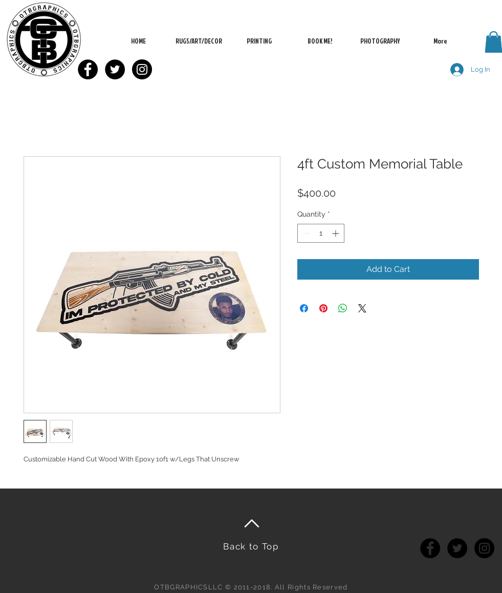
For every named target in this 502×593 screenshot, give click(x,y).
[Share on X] (362, 308)
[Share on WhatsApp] (343, 308)
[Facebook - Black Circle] (88, 69)
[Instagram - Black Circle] (142, 69)
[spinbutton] (321, 233)
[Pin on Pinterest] (323, 308)
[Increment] (336, 233)
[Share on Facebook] (304, 308)
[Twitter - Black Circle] (115, 69)
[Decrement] (305, 233)
